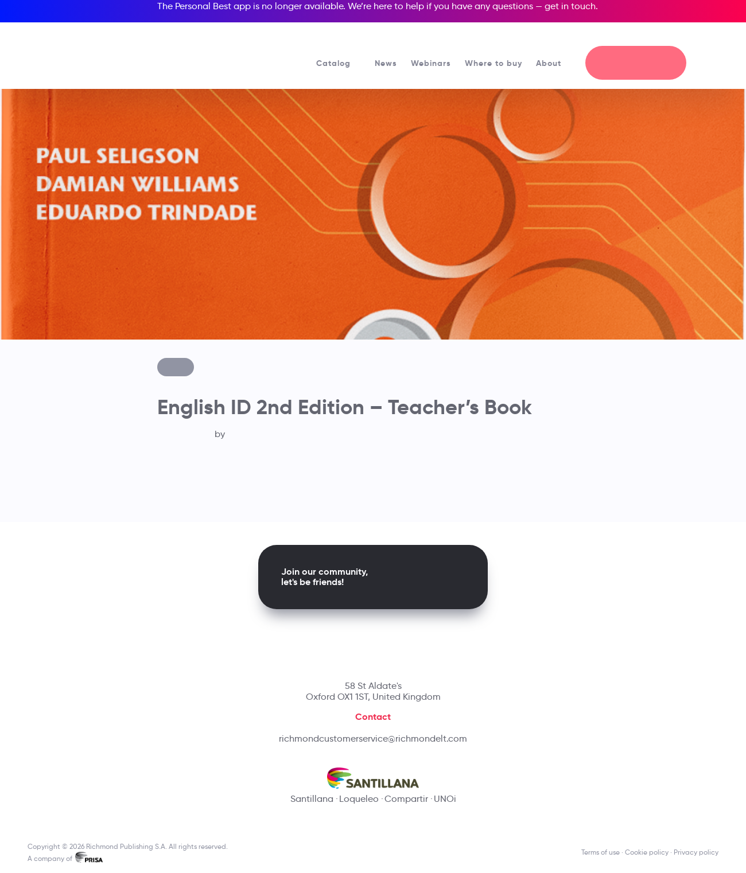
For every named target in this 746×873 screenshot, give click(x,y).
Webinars (431, 63)
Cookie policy (647, 852)
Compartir (406, 798)
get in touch (570, 6)
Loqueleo (359, 798)
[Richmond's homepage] (110, 51)
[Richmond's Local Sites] (670, 35)
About (554, 63)
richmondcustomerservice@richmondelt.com (373, 738)
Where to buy (493, 63)
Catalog (338, 63)
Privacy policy (696, 852)
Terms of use (600, 852)
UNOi (445, 798)
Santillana (311, 798)
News (386, 63)
